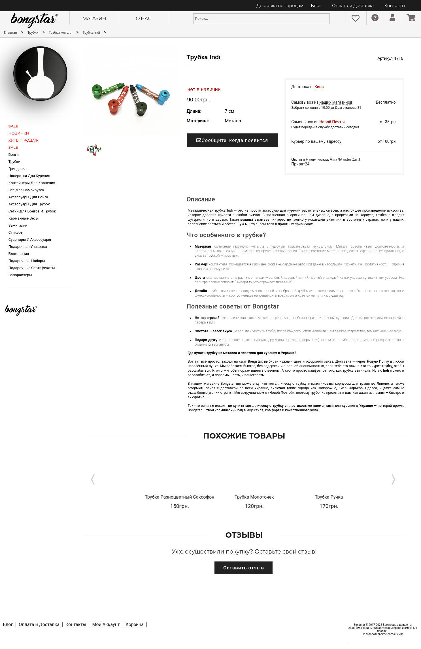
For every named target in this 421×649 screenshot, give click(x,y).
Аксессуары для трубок (29, 204)
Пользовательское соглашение (382, 634)
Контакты (394, 5)
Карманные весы (23, 218)
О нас (143, 18)
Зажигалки (17, 225)
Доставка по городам (279, 5)
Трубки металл (61, 33)
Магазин (94, 18)
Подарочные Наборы (26, 261)
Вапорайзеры (20, 275)
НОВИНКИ (18, 133)
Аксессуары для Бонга (28, 197)
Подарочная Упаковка (27, 246)
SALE (13, 126)
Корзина (135, 624)
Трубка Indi (92, 33)
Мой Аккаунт (106, 624)
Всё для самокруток (26, 190)
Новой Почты (332, 122)
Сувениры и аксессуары (29, 239)
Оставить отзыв (243, 568)
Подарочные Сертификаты (31, 268)
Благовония (18, 254)
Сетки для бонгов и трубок (32, 211)
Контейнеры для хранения (31, 183)
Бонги (13, 154)
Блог (316, 5)
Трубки (33, 33)
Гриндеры (16, 169)
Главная (10, 33)
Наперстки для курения (29, 176)
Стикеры (16, 232)
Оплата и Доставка (353, 5)
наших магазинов (335, 102)
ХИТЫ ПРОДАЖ (23, 140)
